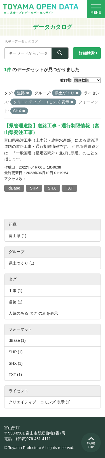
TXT (69, 188)
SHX (52, 188)
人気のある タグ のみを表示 (33, 313)
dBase (14, 188)
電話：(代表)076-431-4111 (27, 438)
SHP (34, 188)
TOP (7, 41)
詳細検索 (87, 53)
